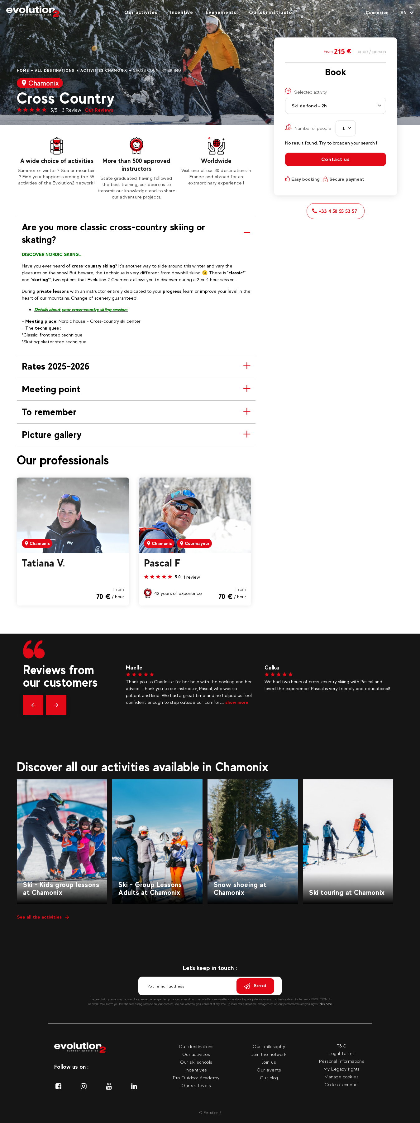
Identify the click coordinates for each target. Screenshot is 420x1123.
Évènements (221, 12)
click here (326, 1004)
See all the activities (43, 916)
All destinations (54, 70)
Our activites (140, 12)
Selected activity (306, 91)
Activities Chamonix (103, 70)
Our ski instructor (271, 12)
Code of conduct (341, 1084)
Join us (269, 1062)
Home (23, 70)
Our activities (196, 1054)
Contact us (335, 159)
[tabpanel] (57, 161)
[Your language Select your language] (407, 12)
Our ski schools (196, 1062)
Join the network (268, 1054)
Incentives (196, 1069)
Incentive (181, 12)
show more (229, 702)
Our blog (269, 1077)
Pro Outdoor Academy (196, 1077)
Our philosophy (269, 1046)
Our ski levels (196, 1085)
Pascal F (162, 563)
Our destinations (196, 1046)
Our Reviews (99, 110)
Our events (269, 1069)
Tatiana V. (43, 563)
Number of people (308, 127)
